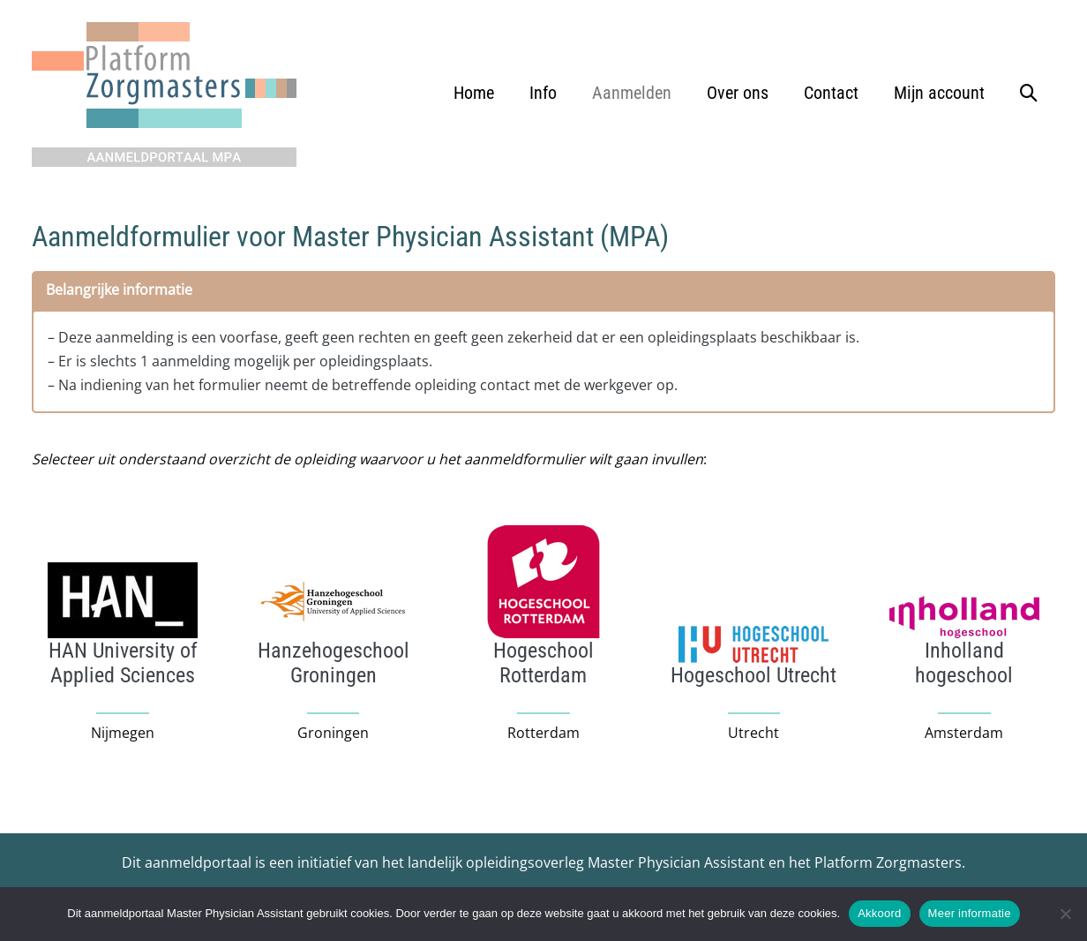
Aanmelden (631, 92)
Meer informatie (969, 913)
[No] (1065, 913)
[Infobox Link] (122, 662)
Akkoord (879, 913)
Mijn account (939, 92)
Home (474, 92)
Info (543, 92)
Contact (831, 92)
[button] (1028, 93)
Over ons (737, 92)
